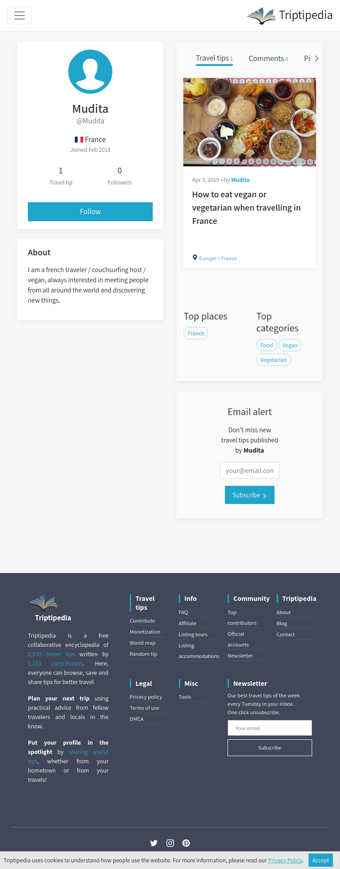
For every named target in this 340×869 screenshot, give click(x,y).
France (229, 258)
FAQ (183, 612)
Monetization (145, 631)
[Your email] (270, 728)
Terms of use (144, 707)
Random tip (143, 654)
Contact (286, 634)
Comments (269, 58)
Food (266, 345)
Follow (90, 211)
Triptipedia (290, 16)
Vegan (290, 345)
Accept (321, 860)
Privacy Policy (285, 860)
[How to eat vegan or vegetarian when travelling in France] (249, 122)
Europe (207, 258)
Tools (185, 696)
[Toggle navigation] (19, 15)
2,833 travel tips (51, 654)
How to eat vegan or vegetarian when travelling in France (246, 207)
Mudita (240, 180)
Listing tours (193, 634)
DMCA (136, 719)
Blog (282, 623)
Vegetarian (273, 360)
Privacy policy (146, 696)
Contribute (142, 620)
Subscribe (249, 494)
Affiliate (188, 623)
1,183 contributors (55, 663)
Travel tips (214, 58)
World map (142, 642)
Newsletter (240, 655)
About (284, 612)
